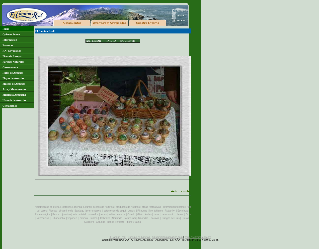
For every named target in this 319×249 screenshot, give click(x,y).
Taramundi (130, 218)
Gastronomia (10, 67)
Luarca (94, 218)
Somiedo (117, 218)
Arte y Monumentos (14, 89)
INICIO (111, 40)
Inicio (5, 28)
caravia (155, 218)
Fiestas (53, 210)
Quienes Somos (11, 34)
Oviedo (131, 214)
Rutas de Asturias (12, 72)
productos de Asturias (128, 207)
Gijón (140, 214)
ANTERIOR (93, 40)
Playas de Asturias (13, 78)
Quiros (186, 218)
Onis (188, 214)
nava (156, 214)
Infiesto (120, 222)
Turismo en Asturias (139, 237)
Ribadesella (58, 218)
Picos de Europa (11, 56)
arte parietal (79, 214)
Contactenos (9, 105)
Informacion (9, 39)
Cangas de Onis (171, 218)
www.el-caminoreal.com (198, 237)
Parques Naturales (13, 61)
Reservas (7, 45)
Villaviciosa (43, 218)
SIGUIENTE (127, 40)
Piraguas (142, 210)
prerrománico (93, 210)
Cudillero (89, 222)
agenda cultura (82, 207)
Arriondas (143, 218)
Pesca (55, 214)
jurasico (66, 214)
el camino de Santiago (71, 210)
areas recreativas (151, 207)
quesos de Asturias (103, 207)
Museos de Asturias (13, 83)
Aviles (148, 214)
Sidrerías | (67, 207)
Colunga (100, 222)
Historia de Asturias (14, 100)
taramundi (167, 214)
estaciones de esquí (115, 210)
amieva (84, 218)
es (105, 214)
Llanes (179, 214)
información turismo (174, 207)
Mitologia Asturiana (14, 94)
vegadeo (72, 218)
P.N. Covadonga (11, 50)
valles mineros (117, 214)
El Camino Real (44, 30)
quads (131, 210)
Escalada (182, 210)
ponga (111, 222)
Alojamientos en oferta (47, 207)
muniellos (93, 214)
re (101, 214)
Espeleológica (42, 214)
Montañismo (156, 210)
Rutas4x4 (170, 210)
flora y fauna (134, 222)
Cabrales (105, 218)
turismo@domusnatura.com (167, 237)
